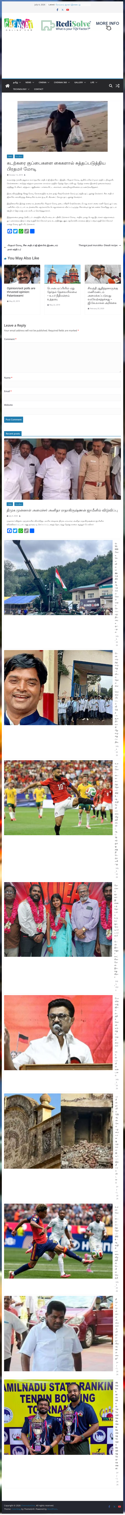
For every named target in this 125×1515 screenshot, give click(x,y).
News (28, 82)
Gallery (78, 82)
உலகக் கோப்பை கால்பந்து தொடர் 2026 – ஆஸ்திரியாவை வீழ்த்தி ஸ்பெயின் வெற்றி (117, 1242)
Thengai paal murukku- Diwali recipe (100, 245)
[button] (19, 82)
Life (92, 82)
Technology (19, 89)
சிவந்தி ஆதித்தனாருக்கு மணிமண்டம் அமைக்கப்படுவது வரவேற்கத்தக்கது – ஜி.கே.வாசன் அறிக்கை (103, 295)
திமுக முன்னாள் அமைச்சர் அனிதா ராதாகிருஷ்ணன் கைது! (117, 1329)
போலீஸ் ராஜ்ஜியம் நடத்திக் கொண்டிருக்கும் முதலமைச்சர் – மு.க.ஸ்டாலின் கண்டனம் (117, 1037)
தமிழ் (15, 82)
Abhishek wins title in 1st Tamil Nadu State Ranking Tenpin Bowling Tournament (117, 1425)
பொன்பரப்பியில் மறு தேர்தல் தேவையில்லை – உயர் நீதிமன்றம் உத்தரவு (62, 293)
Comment (10, 339)
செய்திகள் (19, 156)
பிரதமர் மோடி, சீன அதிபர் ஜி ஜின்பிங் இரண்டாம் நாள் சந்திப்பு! (31, 247)
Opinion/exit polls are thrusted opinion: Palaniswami (21, 291)
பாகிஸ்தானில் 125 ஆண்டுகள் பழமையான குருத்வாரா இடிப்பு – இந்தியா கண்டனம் (117, 1139)
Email (8, 391)
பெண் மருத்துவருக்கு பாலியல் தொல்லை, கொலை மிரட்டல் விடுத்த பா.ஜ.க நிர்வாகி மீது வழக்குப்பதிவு (117, 697)
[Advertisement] (62, 57)
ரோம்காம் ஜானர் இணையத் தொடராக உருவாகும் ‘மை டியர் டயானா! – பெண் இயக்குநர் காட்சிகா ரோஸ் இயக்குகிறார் (116, 931)
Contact (38, 89)
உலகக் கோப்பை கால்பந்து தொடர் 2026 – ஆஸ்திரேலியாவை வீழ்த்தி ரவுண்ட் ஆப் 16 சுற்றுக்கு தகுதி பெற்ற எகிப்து (117, 813)
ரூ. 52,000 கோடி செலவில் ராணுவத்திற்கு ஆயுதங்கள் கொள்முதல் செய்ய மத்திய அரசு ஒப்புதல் (117, 587)
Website (8, 404)
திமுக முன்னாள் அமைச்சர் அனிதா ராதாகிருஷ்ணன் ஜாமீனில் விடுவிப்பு (62, 510)
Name (8, 377)
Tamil (10, 156)
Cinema (42, 82)
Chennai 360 (60, 82)
